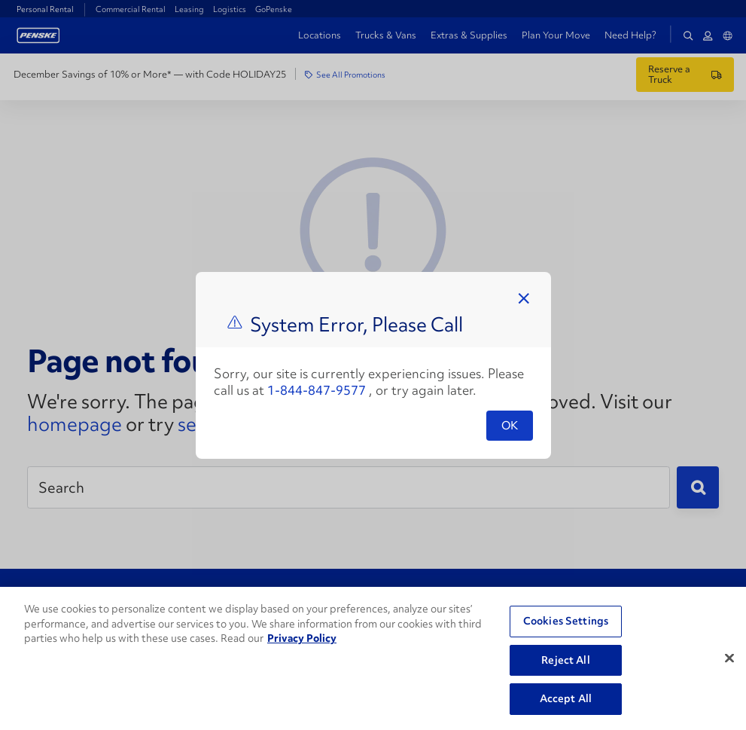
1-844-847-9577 (316, 390)
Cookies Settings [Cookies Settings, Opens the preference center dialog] (565, 621)
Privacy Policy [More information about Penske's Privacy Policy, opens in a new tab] (301, 638)
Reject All (565, 660)
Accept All (566, 698)
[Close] (729, 658)
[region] (373, 658)
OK (509, 425)
